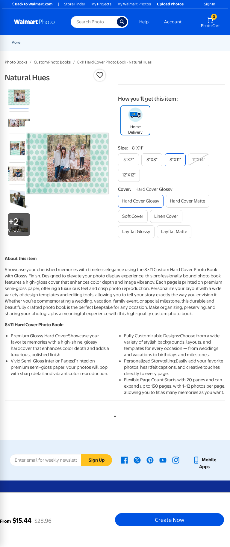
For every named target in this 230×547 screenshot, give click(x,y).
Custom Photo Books (52, 62)
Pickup (91, 42)
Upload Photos (170, 4)
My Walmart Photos (134, 4)
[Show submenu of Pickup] (99, 42)
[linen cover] (166, 216)
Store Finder (74, 4)
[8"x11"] (175, 159)
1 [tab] (114, 415)
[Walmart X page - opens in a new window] (137, 460)
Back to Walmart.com (31, 4)
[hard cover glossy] (141, 201)
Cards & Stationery (143, 42)
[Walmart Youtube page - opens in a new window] (163, 460)
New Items (42, 42)
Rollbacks (17, 42)
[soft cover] (133, 216)
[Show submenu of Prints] (120, 42)
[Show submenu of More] (181, 42)
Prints (112, 42)
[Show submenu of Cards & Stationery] (162, 42)
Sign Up (97, 460)
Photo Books (16, 62)
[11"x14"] (198, 159)
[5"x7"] (128, 159)
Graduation (68, 42)
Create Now (169, 519)
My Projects (101, 4)
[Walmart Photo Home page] (36, 22)
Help (144, 22)
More (174, 42)
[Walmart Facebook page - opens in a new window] (124, 460)
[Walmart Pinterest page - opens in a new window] (150, 460)
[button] (99, 75)
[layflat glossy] (136, 231)
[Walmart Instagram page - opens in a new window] (175, 460)
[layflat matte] (174, 231)
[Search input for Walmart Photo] (94, 22)
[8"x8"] (151, 159)
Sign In (209, 4)
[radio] (19, 97)
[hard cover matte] (187, 201)
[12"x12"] (129, 175)
